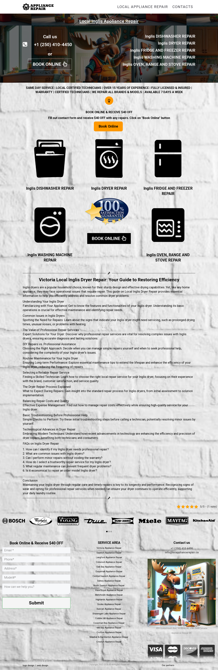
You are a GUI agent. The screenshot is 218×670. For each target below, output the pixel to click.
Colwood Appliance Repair (109, 562)
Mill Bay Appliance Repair (109, 627)
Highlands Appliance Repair (109, 599)
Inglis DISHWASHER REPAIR (50, 188)
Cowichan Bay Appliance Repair (109, 623)
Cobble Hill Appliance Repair (109, 618)
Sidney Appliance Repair (109, 580)
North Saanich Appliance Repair (109, 585)
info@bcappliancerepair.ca (182, 552)
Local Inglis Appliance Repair (109, 21)
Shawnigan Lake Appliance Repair (109, 613)
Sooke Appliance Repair (109, 604)
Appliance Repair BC (181, 633)
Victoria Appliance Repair (109, 548)
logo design (28, 665)
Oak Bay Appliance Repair (109, 566)
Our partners (168, 665)
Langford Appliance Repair (109, 557)
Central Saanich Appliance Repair (109, 576)
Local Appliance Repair (142, 7)
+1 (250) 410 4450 (182, 548)
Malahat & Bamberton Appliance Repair (109, 637)
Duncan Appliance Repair (109, 609)
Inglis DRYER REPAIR (109, 188)
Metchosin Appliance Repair (109, 595)
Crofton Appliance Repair (109, 632)
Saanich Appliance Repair (109, 552)
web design (42, 665)
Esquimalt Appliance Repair (109, 571)
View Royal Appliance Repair (109, 590)
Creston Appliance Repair (109, 641)
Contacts (182, 7)
